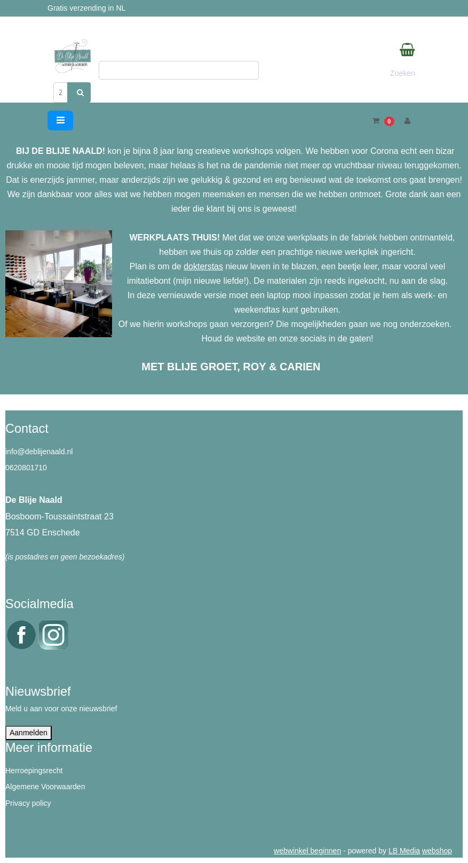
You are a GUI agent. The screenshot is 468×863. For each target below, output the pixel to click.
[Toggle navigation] (60, 120)
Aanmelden (28, 732)
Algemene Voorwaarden (45, 786)
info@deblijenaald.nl (39, 451)
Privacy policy (28, 803)
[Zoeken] (60, 92)
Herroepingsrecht (33, 770)
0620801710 (26, 467)
